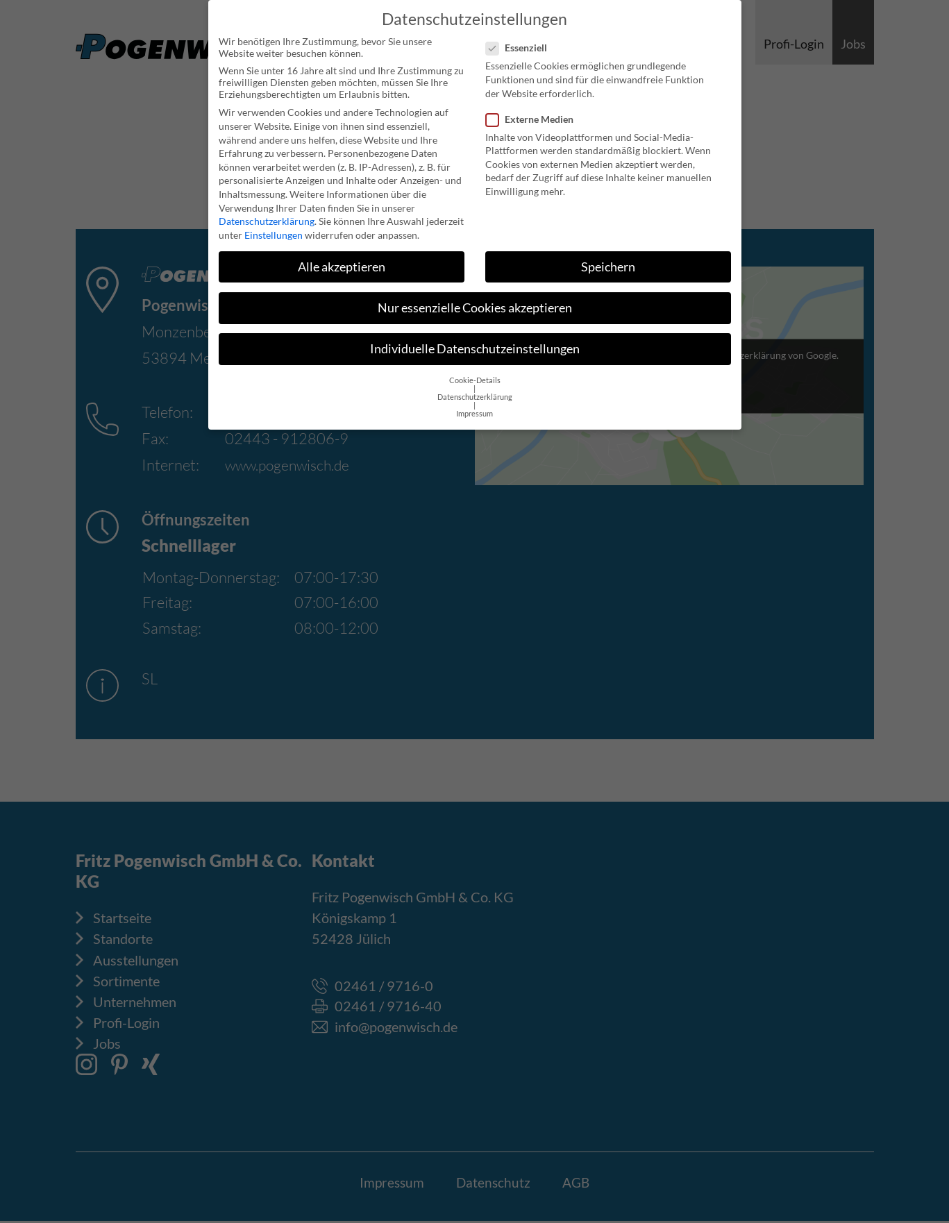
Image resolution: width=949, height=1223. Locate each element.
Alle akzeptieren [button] (341, 259)
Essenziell (520, 41)
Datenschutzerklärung (266, 214)
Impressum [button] (474, 407)
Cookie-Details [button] (475, 373)
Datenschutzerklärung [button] (474, 390)
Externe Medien (533, 111)
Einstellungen (273, 227)
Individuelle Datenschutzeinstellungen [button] (475, 342)
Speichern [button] (608, 259)
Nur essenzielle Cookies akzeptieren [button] (475, 301)
